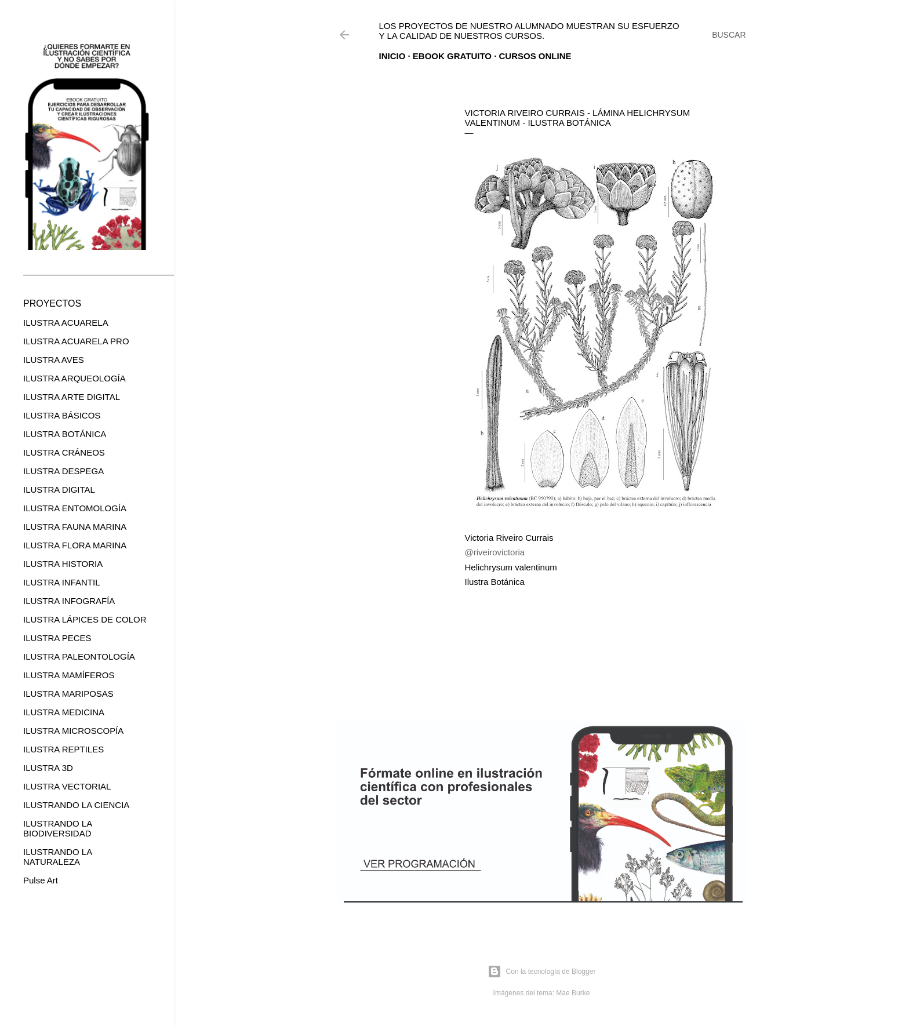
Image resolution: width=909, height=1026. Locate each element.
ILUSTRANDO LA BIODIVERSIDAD (57, 828)
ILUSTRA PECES (57, 638)
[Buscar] (729, 35)
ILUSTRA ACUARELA (65, 323)
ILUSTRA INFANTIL (61, 582)
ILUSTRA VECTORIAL (67, 786)
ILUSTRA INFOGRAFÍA (69, 601)
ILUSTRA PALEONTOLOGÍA (79, 656)
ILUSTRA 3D (48, 768)
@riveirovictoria (495, 552)
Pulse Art (40, 880)
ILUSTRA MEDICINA (63, 712)
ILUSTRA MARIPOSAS (68, 693)
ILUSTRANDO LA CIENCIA (76, 805)
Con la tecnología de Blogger (542, 971)
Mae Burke (573, 993)
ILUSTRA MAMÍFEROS (69, 675)
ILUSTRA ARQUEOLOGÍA (74, 378)
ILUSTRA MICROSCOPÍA (73, 731)
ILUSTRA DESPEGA (63, 471)
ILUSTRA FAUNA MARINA (74, 527)
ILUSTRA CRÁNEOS (64, 452)
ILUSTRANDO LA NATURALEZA (57, 857)
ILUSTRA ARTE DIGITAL (71, 397)
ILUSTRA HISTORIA (63, 564)
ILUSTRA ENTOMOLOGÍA (74, 508)
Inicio (392, 56)
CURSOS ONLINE (535, 56)
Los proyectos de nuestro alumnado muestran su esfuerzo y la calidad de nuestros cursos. (529, 31)
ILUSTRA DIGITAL (59, 489)
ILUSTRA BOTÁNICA (64, 434)
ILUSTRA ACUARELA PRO (76, 341)
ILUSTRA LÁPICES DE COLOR (85, 619)
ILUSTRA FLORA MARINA (74, 545)
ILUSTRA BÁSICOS (61, 415)
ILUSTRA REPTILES (63, 749)
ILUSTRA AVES (53, 360)
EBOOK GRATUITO (452, 56)
